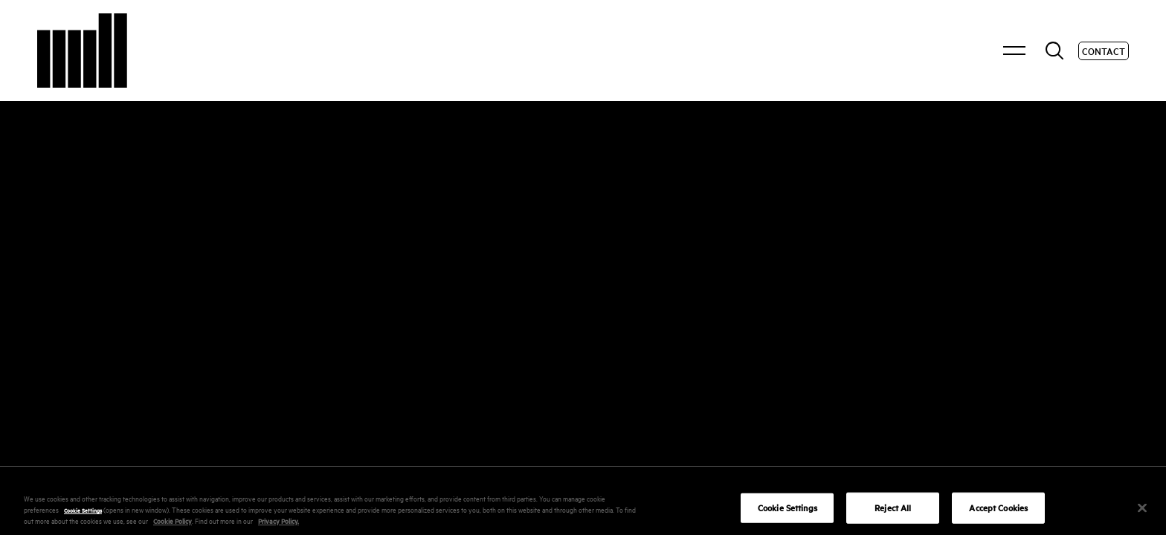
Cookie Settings (83, 528)
